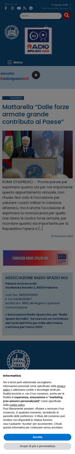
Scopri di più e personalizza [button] (37, 446)
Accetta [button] (37, 437)
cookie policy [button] (16, 404)
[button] (70, 376)
